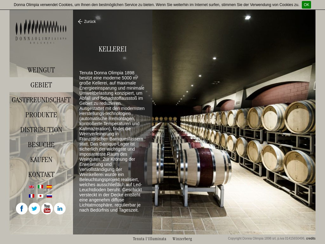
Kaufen (41, 159)
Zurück (90, 21)
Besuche (41, 144)
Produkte (41, 114)
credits (310, 238)
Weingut (41, 69)
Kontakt (41, 174)
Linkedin (60, 209)
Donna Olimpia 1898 (41, 31)
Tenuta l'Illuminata (149, 238)
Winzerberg (182, 238)
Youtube (47, 209)
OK (306, 5)
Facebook (22, 209)
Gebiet (41, 84)
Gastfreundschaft (41, 99)
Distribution (41, 129)
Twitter (35, 209)
